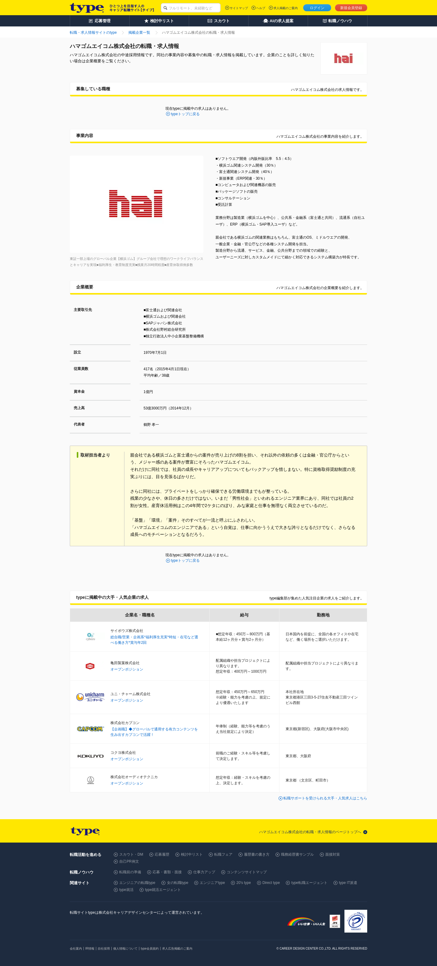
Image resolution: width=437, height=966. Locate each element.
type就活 (126, 890)
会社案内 (76, 948)
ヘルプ (260, 8)
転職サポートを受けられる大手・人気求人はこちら (325, 798)
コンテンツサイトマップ (247, 872)
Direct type (271, 883)
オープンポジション (126, 669)
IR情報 (89, 948)
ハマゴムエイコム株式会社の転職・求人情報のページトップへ (310, 832)
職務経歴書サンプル (297, 854)
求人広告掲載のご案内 (177, 948)
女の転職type (177, 883)
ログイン (317, 8)
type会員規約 (150, 948)
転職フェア (223, 854)
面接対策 (332, 854)
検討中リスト (192, 854)
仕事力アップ (204, 872)
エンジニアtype (212, 883)
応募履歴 (162, 854)
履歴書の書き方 (256, 854)
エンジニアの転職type (137, 883)
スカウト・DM (131, 854)
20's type (243, 883)
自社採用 (104, 948)
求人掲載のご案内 (285, 8)
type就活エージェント (163, 890)
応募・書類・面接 (167, 872)
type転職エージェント (309, 883)
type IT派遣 (348, 883)
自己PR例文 (129, 861)
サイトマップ (239, 8)
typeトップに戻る (185, 114)
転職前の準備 (130, 872)
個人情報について (125, 948)
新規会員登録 (351, 8)
